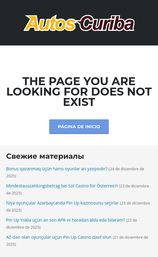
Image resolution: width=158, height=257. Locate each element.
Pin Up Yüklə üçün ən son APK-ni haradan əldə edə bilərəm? (65, 220)
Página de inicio (79, 126)
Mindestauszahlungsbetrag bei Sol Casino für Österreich (62, 186)
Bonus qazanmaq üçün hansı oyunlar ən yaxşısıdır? (57, 169)
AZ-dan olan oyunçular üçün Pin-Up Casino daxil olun (59, 237)
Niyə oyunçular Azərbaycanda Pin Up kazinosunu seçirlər (62, 203)
